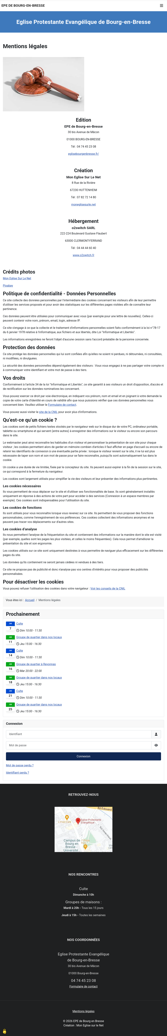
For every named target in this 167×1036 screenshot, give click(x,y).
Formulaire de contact (62, 404)
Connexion (83, 756)
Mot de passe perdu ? (20, 765)
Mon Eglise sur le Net (90, 1025)
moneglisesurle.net (83, 204)
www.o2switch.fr (83, 255)
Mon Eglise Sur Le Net (17, 278)
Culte (19, 623)
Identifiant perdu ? (17, 772)
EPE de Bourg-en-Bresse (23, 5)
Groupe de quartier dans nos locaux (39, 637)
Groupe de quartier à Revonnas (36, 664)
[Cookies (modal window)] (4, 1031)
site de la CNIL (48, 412)
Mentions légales (83, 1011)
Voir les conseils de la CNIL (107, 588)
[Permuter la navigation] (162, 5)
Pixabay (8, 285)
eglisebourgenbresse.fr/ (83, 154)
